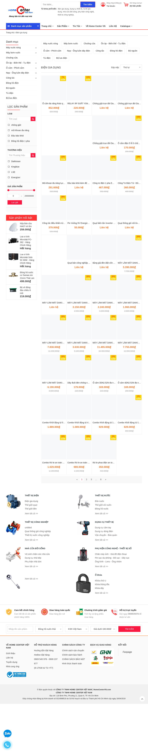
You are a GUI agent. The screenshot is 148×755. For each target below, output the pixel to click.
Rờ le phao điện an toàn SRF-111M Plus (111, 510)
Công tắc (10, 78)
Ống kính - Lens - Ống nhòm (108, 609)
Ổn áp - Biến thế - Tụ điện (18, 63)
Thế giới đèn (31, 556)
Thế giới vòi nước (103, 553)
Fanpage (127, 700)
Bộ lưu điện (11, 98)
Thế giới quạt (31, 553)
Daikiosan (14, 161)
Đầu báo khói (16, 136)
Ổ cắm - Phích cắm (15, 68)
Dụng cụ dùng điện (104, 579)
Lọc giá (14, 202)
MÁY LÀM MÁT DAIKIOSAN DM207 (58, 390)
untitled (28, 575)
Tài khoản (111, 6)
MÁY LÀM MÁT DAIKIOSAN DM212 (58, 430)
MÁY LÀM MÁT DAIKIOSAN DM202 (84, 350)
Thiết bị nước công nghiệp (37, 583)
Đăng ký (118, 3)
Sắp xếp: (115, 115)
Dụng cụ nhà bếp (33, 606)
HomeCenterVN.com (102, 737)
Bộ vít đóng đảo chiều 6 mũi (25, 290)
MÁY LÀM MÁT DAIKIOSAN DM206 (109, 390)
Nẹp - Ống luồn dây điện (17, 73)
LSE (11, 172)
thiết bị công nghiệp (66, 15)
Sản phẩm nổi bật (20, 217)
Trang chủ (47, 26)
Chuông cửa (11, 58)
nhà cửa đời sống (70, 12)
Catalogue (126, 26)
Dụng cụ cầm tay (103, 575)
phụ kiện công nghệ (86, 12)
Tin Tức (77, 26)
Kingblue (14, 167)
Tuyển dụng (11, 710)
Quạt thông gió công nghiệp (38, 579)
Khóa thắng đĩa (102, 632)
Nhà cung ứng (12, 714)
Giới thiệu (10, 701)
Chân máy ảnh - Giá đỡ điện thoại (111, 602)
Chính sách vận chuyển (73, 698)
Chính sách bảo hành (72, 703)
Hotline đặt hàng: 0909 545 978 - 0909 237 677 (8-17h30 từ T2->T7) (46, 709)
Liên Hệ (113, 26)
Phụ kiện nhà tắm (33, 609)
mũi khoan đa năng (18, 130)
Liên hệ (9, 705)
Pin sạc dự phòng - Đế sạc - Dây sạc (112, 606)
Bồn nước (99, 549)
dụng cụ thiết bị (76, 9)
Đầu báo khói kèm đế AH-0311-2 (82, 231)
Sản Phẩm (63, 26)
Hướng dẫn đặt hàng (43, 698)
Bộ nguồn (10, 88)
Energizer (14, 177)
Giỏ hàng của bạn (136, 3)
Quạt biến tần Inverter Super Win (108, 271)
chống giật (14, 125)
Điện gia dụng (31, 549)
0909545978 (133, 662)
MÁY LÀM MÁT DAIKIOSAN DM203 (58, 350)
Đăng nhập (110, 3)
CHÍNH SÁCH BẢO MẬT (73, 707)
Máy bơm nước (13, 52)
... (96, 527)
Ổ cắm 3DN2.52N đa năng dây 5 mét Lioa (112, 430)
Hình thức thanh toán (72, 711)
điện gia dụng (63, 9)
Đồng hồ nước (101, 556)
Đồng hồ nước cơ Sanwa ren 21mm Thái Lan (27, 275)
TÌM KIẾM (129, 677)
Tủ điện (9, 93)
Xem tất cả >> (31, 561)
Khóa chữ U (100, 628)
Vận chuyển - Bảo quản (106, 583)
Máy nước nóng (13, 47)
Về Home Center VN (96, 26)
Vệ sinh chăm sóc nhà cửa (37, 602)
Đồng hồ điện (12, 83)
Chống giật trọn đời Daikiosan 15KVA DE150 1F (115, 151)
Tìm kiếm (87, 4)
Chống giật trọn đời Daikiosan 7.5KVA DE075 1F (115, 191)
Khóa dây (99, 636)
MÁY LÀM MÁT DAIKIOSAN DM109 (109, 350)
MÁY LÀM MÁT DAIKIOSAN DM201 (84, 390)
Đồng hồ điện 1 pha (19, 141)
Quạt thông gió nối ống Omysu (132, 271)
